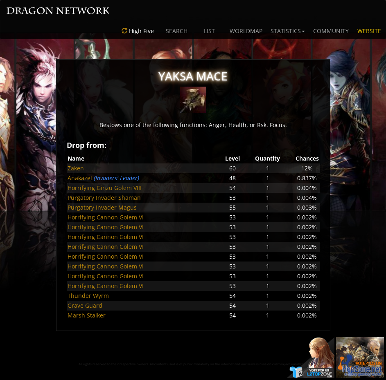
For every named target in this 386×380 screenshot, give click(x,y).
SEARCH (176, 31)
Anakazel (80, 178)
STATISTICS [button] (288, 31)
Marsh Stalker (87, 315)
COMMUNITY (331, 31)
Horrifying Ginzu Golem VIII (105, 188)
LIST (209, 31)
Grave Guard (85, 305)
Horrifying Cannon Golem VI (106, 217)
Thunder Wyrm (88, 296)
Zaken (76, 168)
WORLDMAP (246, 31)
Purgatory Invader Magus (102, 207)
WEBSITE (369, 31)
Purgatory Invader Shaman (104, 197)
